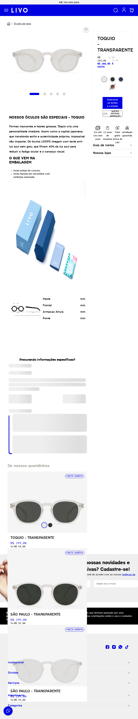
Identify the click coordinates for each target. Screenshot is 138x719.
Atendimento (16, 695)
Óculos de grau (22, 24)
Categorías (15, 705)
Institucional (16, 662)
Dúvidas (13, 673)
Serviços (13, 683)
